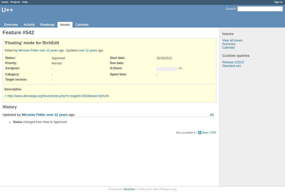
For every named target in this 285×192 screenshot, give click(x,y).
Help (25, 2)
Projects (15, 2)
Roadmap (47, 25)
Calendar (82, 25)
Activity (29, 25)
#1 (212, 115)
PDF (213, 132)
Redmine (129, 189)
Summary (228, 44)
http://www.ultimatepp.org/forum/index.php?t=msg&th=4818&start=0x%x (56, 96)
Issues (65, 25)
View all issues (232, 40)
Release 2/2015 (233, 62)
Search (230, 9)
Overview (11, 25)
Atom (205, 132)
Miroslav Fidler (28, 50)
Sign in (278, 2)
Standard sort (231, 66)
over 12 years (48, 50)
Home (5, 2)
